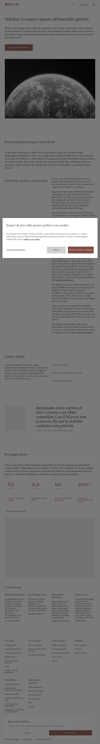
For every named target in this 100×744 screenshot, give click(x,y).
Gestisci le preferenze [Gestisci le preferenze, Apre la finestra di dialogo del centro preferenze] (15, 249)
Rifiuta (56, 250)
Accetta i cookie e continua (80, 250)
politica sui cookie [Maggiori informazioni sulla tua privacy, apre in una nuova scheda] (31, 239)
